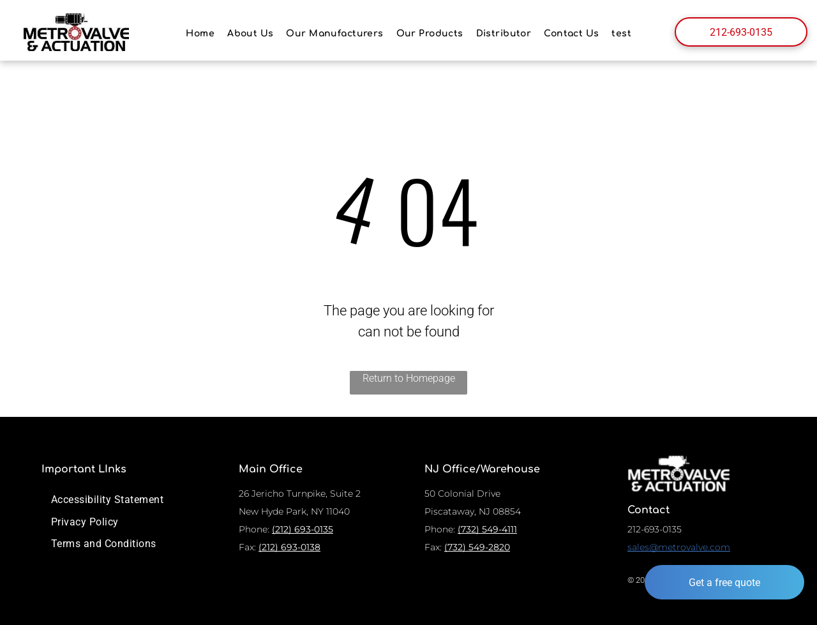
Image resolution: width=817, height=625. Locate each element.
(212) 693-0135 (302, 529)
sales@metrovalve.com (678, 547)
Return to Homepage (409, 378)
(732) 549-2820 (477, 547)
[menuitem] (200, 33)
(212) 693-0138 (289, 547)
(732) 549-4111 (487, 529)
